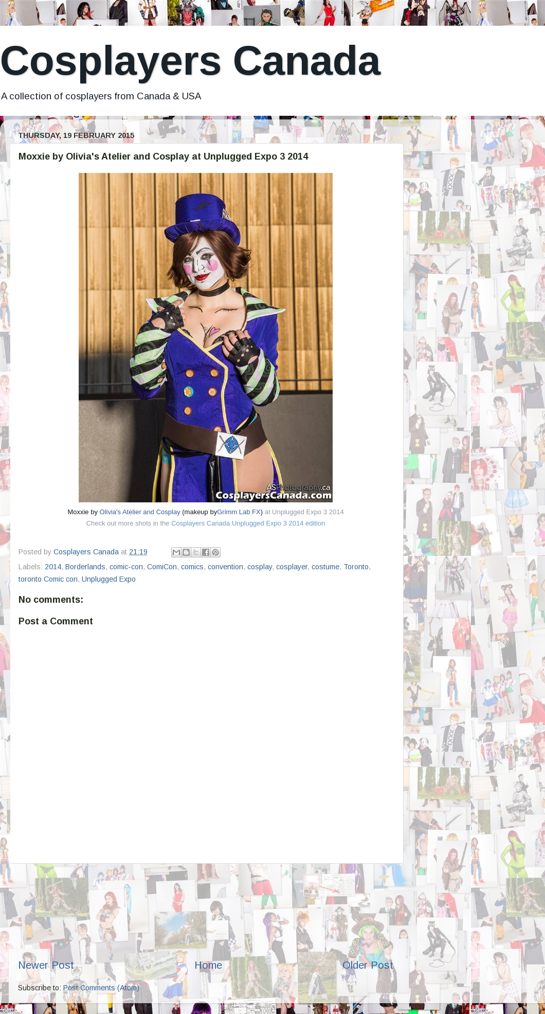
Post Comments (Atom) (101, 988)
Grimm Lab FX (239, 512)
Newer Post (46, 965)
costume (325, 567)
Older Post (367, 965)
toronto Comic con (48, 579)
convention (225, 567)
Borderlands (85, 567)
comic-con (126, 567)
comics (192, 567)
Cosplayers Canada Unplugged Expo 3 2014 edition (248, 523)
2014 (53, 567)
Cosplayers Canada (190, 60)
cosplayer (291, 567)
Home (208, 965)
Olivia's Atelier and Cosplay (140, 512)
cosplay (259, 567)
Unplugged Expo (109, 579)
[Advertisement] (206, 911)
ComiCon (162, 567)
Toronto (356, 567)
